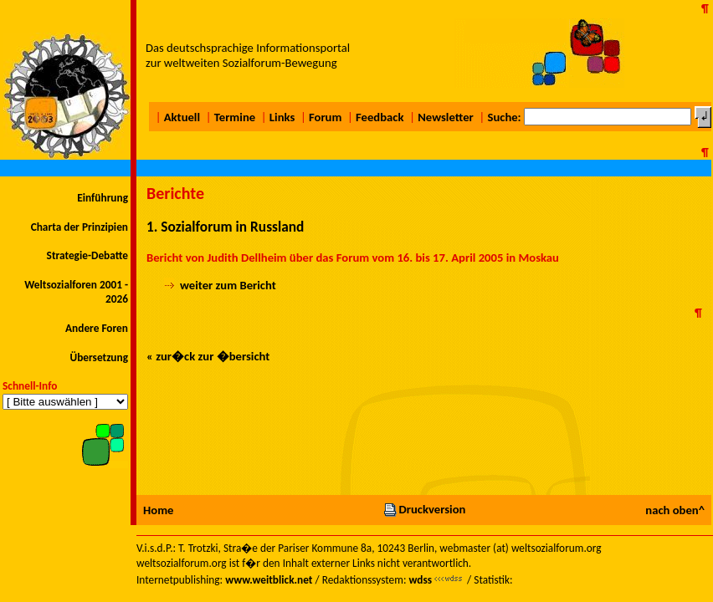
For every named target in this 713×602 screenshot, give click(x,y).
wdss (420, 580)
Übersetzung (98, 357)
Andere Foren (96, 328)
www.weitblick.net (268, 580)
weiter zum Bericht (228, 285)
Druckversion (424, 509)
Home (158, 510)
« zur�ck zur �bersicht (207, 356)
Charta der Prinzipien (79, 227)
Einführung (102, 198)
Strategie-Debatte (87, 255)
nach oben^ (675, 510)
